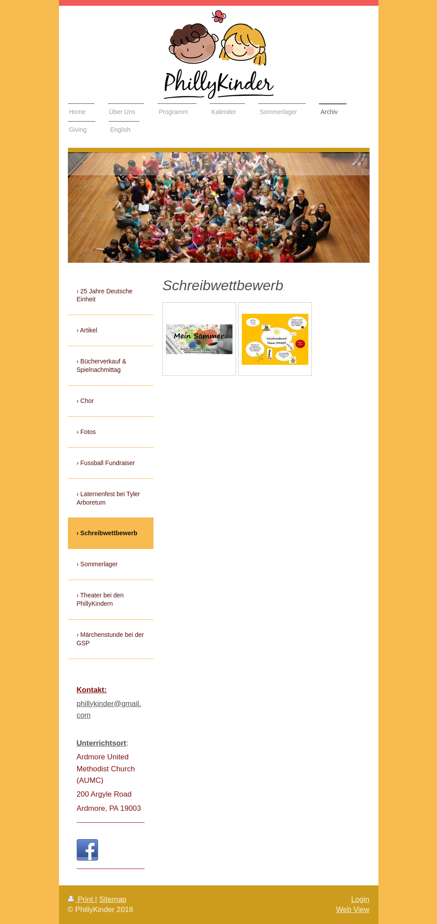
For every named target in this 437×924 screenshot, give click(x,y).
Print (81, 899)
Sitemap (112, 899)
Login (360, 899)
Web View (353, 909)
